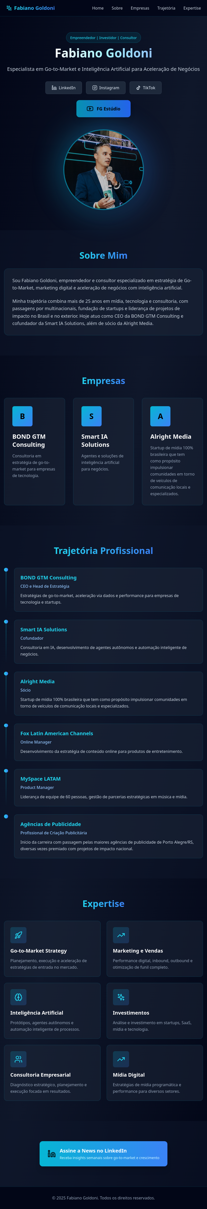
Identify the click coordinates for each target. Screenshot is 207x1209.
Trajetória (166, 8)
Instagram (105, 88)
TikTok (145, 88)
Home (98, 8)
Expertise (192, 8)
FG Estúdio (103, 108)
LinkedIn (64, 88)
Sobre (117, 8)
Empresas (140, 8)
